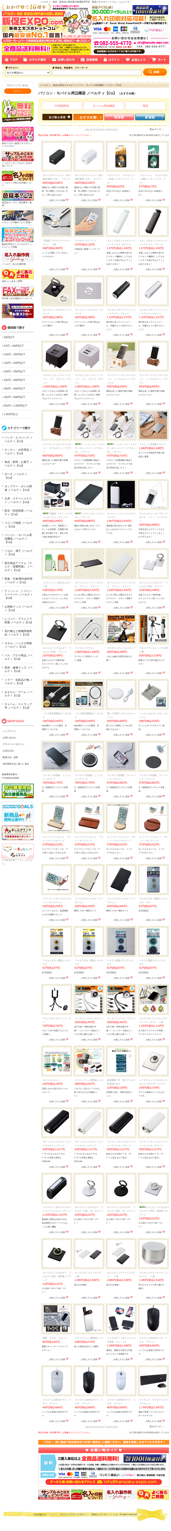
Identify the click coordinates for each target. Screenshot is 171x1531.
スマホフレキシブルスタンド (121, 648)
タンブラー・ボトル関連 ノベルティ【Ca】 (18, 488)
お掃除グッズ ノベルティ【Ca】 (19, 608)
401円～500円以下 (14, 397)
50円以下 (9, 337)
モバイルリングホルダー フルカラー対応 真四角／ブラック (57, 1276)
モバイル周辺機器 (104, 105)
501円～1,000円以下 (15, 405)
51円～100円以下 (14, 345)
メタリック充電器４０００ (152, 444)
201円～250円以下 (14, 371)
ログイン (17, 91)
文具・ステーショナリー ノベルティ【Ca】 (18, 500)
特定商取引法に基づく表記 (16, 764)
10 (115, 129)
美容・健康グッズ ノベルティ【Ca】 (19, 669)
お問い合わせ (9, 737)
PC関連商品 (62, 105)
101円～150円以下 (14, 354)
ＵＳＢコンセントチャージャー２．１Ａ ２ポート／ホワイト (89, 379)
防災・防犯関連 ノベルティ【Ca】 (19, 512)
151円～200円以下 (14, 362)
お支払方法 (8, 750)
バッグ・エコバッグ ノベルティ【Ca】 (19, 439)
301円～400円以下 (14, 388)
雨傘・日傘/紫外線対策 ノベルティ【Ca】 (19, 580)
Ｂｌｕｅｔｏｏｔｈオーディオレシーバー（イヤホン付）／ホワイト (122, 448)
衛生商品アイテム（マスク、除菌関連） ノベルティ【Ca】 (19, 566)
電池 (145, 105)
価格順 (119, 117)
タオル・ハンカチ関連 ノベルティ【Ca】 (18, 645)
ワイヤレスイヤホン (86, 648)
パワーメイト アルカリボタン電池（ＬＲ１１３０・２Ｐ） (153, 179)
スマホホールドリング (86, 240)
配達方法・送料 (10, 757)
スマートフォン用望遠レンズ (89, 1080)
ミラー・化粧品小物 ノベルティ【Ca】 (19, 681)
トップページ (9, 731)
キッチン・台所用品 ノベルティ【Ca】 (19, 451)
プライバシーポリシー (14, 744)
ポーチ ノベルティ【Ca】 (16, 476)
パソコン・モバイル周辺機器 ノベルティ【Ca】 (18, 538)
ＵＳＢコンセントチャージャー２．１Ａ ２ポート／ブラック (57, 379)
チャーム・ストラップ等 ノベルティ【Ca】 (18, 706)
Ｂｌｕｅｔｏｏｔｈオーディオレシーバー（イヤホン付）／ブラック (90, 448)
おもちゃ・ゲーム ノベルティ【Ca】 (19, 693)
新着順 (150, 117)
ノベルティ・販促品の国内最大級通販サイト (68, 1514)
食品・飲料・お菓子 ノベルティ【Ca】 (19, 463)
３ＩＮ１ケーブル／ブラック (121, 1018)
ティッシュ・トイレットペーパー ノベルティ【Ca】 (19, 594)
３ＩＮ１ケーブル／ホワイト (89, 1018)
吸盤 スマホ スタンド (55, 1338)
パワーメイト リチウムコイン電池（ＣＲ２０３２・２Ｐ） (121, 179)
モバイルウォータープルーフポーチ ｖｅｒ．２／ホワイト (153, 517)
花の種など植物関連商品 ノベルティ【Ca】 (18, 632)
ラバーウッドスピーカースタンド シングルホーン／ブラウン (153, 379)
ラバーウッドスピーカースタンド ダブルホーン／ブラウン (57, 448)
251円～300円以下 (14, 379)
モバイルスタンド (51, 1080)
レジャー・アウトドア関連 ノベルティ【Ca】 (19, 620)
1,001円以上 (11, 414)
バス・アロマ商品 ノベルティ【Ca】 (19, 657)
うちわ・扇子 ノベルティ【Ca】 (19, 552)
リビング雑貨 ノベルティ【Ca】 (19, 524)
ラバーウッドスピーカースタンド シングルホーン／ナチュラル (121, 379)
